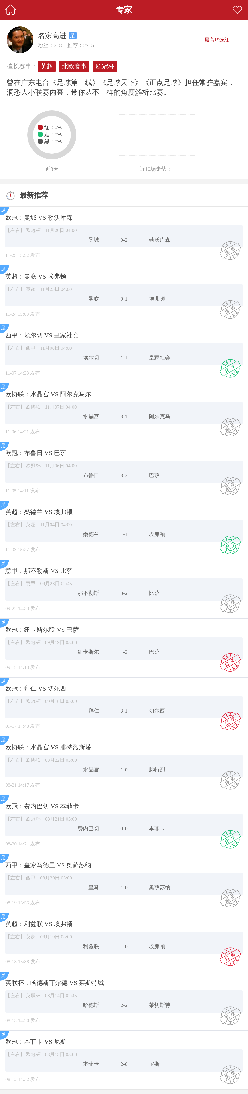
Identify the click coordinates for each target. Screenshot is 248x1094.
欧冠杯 (105, 66)
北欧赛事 (74, 66)
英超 (47, 66)
